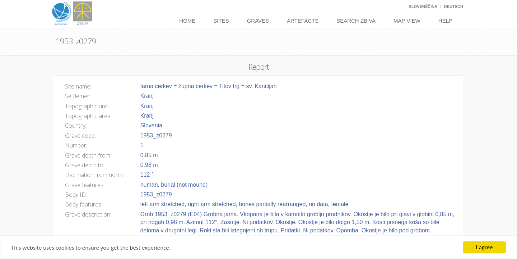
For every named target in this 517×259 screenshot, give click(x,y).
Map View (406, 21)
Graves (258, 21)
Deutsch (453, 6)
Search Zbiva (356, 21)
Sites (221, 21)
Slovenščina (423, 6)
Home (187, 21)
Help (445, 21)
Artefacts (302, 21)
